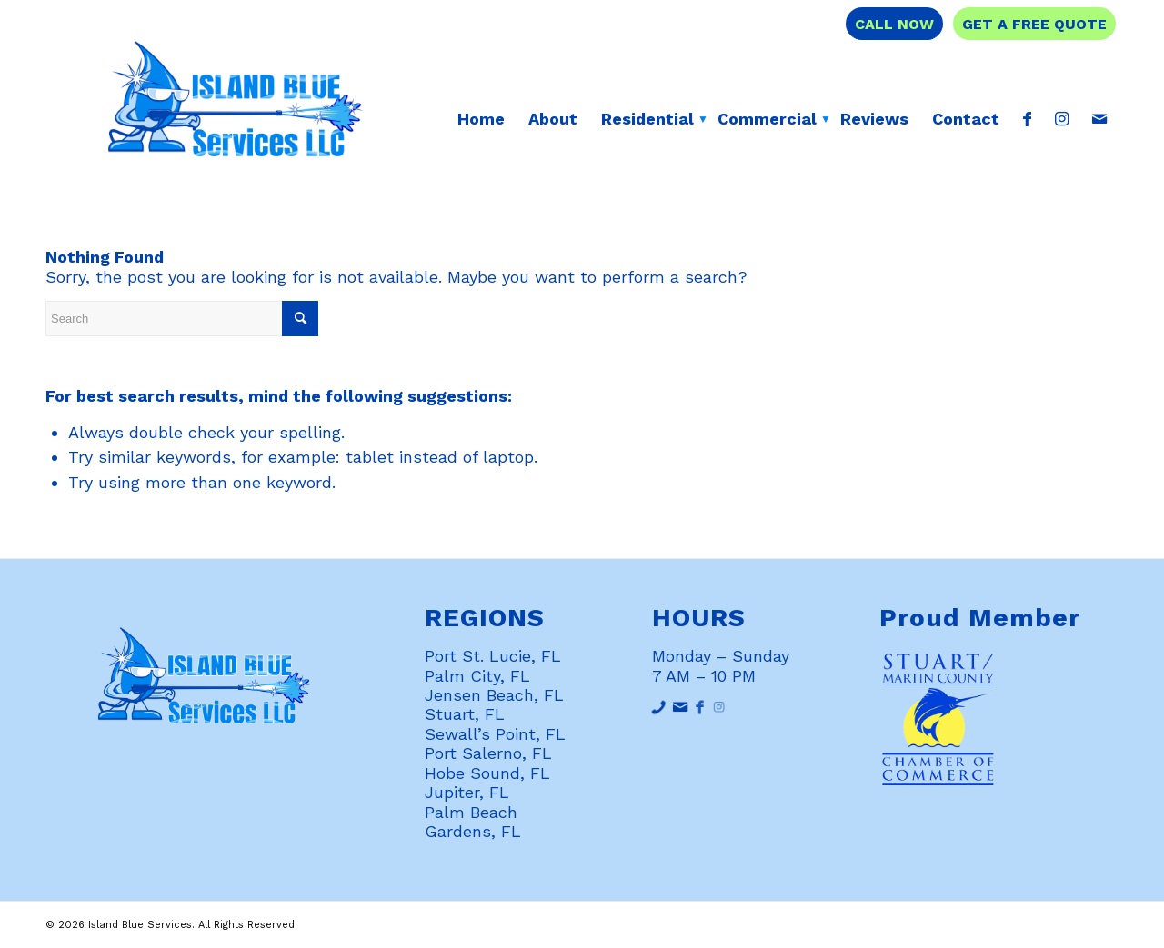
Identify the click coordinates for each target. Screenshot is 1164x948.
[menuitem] (481, 119)
